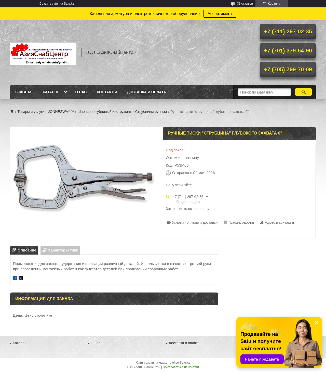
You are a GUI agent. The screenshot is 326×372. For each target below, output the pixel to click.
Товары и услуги (30, 112)
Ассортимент (220, 13)
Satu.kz (185, 362)
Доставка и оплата (146, 92)
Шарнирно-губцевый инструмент (104, 112)
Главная (24, 92)
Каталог (51, 92)
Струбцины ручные (151, 112)
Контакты (107, 92)
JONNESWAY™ (61, 112)
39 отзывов (245, 3)
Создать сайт (48, 3)
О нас (81, 92)
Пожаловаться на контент (181, 367)
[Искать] (303, 92)
